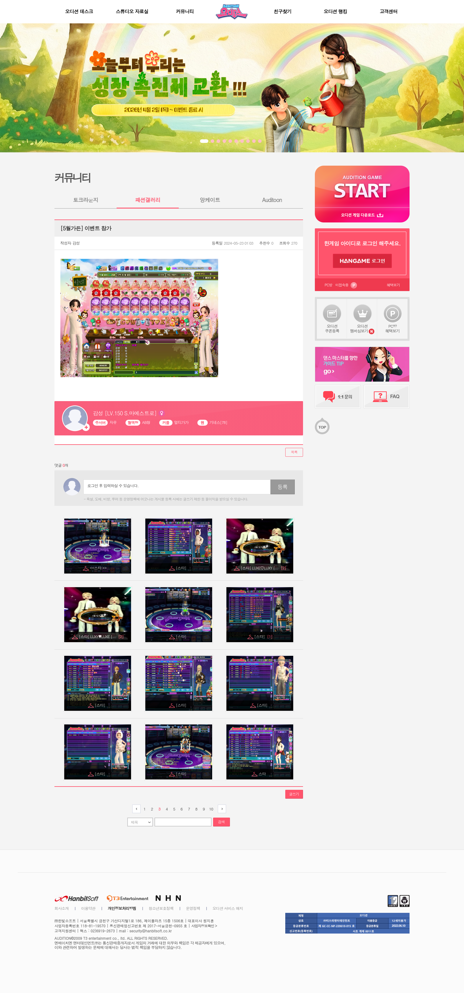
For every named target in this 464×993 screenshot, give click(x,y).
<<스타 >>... (100, 568)
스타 (263, 773)
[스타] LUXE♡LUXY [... (263, 568)
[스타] (181, 568)
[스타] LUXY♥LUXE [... (101, 636)
